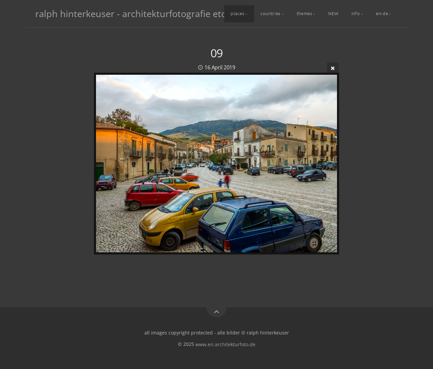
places (237, 13)
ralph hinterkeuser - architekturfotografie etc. (131, 13)
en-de (382, 13)
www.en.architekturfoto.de (225, 344)
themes (304, 13)
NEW (333, 13)
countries (270, 13)
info (355, 13)
